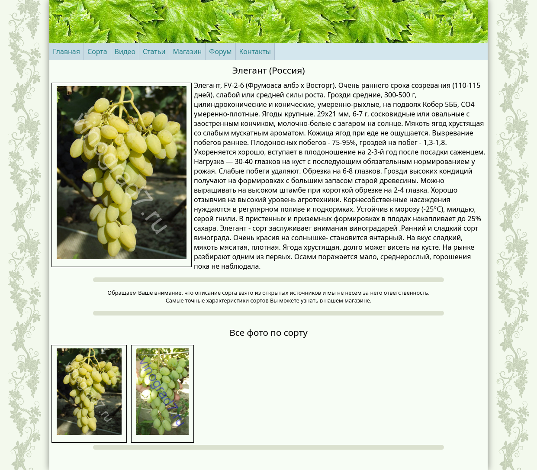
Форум (220, 51)
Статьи (154, 51)
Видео (125, 51)
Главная (66, 51)
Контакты (255, 51)
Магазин (187, 51)
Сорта (97, 51)
